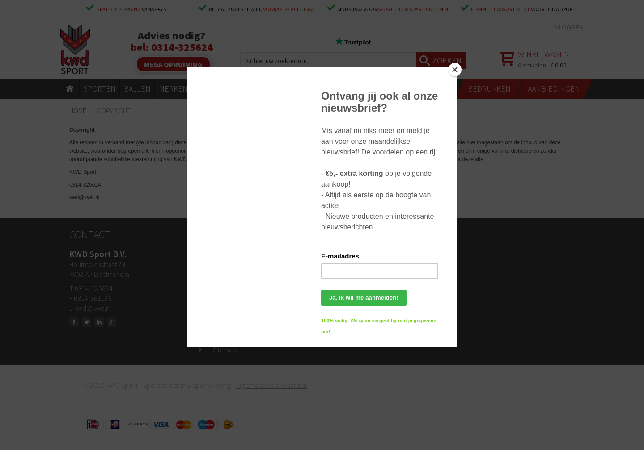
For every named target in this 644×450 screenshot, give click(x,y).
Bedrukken (228, 309)
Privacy (223, 336)
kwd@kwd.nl (92, 308)
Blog (219, 322)
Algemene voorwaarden (271, 385)
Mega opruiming (173, 64)
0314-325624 (182, 47)
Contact (224, 255)
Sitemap (225, 349)
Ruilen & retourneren (242, 282)
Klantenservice (233, 296)
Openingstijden (234, 269)
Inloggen (568, 27)
